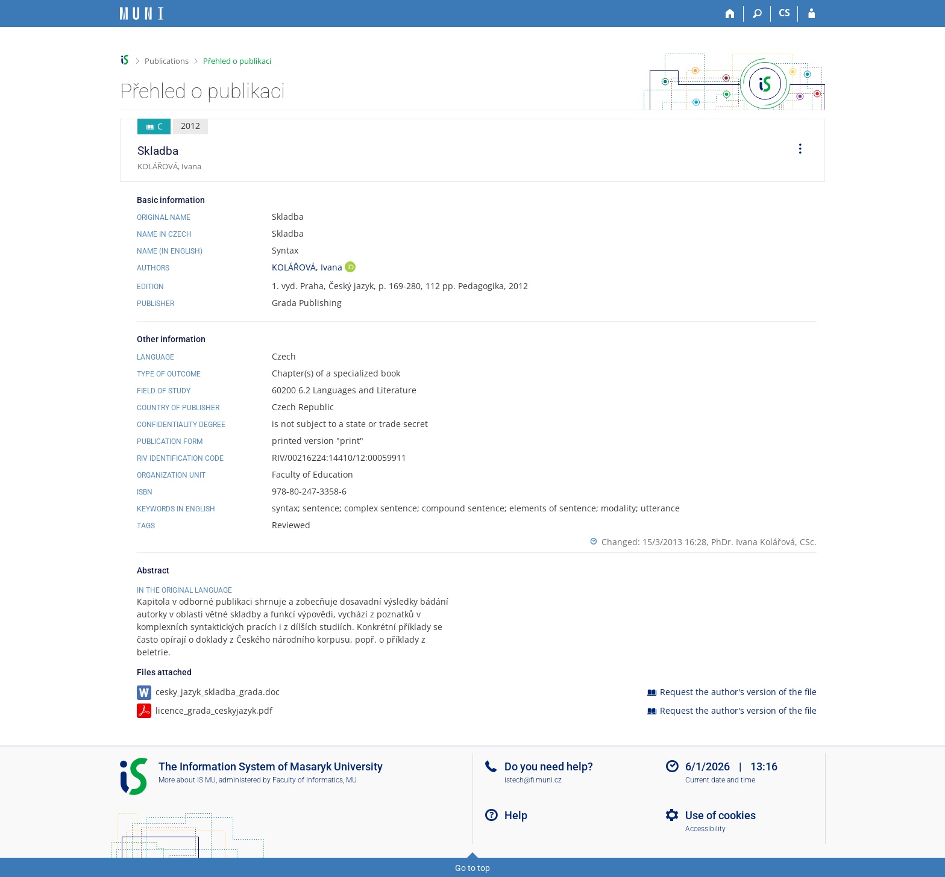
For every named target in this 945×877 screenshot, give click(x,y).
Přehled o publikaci (237, 60)
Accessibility (705, 829)
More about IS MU (187, 780)
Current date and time (720, 780)
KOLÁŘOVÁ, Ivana (308, 267)
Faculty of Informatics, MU (314, 780)
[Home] (730, 14)
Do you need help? (548, 766)
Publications (167, 60)
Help (515, 815)
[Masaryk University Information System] (141, 13)
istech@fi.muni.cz (533, 780)
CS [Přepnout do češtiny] (784, 12)
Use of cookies (720, 815)
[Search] (757, 14)
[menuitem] (796, 150)
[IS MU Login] (811, 14)
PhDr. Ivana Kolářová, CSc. (764, 542)
